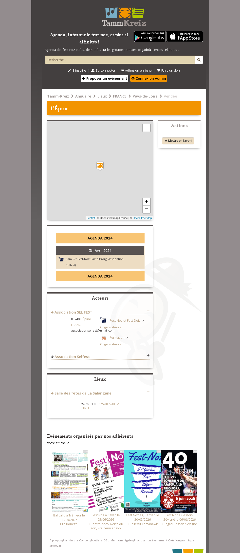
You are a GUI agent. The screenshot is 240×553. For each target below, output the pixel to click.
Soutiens (96, 540)
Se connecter (103, 70)
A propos (56, 540)
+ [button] (146, 202)
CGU (107, 540)
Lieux (102, 96)
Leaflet (91, 218)
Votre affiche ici (58, 443)
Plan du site (70, 540)
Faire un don (168, 70)
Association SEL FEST (73, 312)
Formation (117, 338)
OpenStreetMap (142, 218)
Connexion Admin (148, 78)
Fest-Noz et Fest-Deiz (125, 320)
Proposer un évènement (104, 78)
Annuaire (83, 96)
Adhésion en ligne (136, 70)
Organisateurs (110, 327)
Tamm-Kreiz (58, 96)
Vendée (170, 96)
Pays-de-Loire (145, 96)
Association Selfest (72, 356)
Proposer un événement (150, 540)
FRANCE (120, 96)
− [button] (146, 209)
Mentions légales (122, 540)
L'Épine (85, 319)
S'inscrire (77, 70)
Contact (84, 540)
